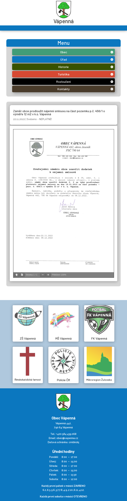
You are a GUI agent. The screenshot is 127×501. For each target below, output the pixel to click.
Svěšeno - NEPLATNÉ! (39, 119)
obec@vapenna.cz (67, 438)
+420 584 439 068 (66, 434)
